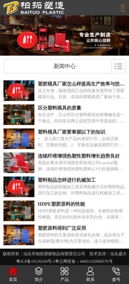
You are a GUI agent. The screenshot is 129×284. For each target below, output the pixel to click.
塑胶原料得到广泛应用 (62, 228)
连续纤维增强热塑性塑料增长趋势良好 (79, 156)
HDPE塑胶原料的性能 (61, 204)
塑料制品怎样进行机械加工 (67, 180)
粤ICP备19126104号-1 (35, 261)
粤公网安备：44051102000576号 (84, 261)
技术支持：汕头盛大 (108, 253)
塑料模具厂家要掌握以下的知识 (71, 132)
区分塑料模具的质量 (59, 108)
